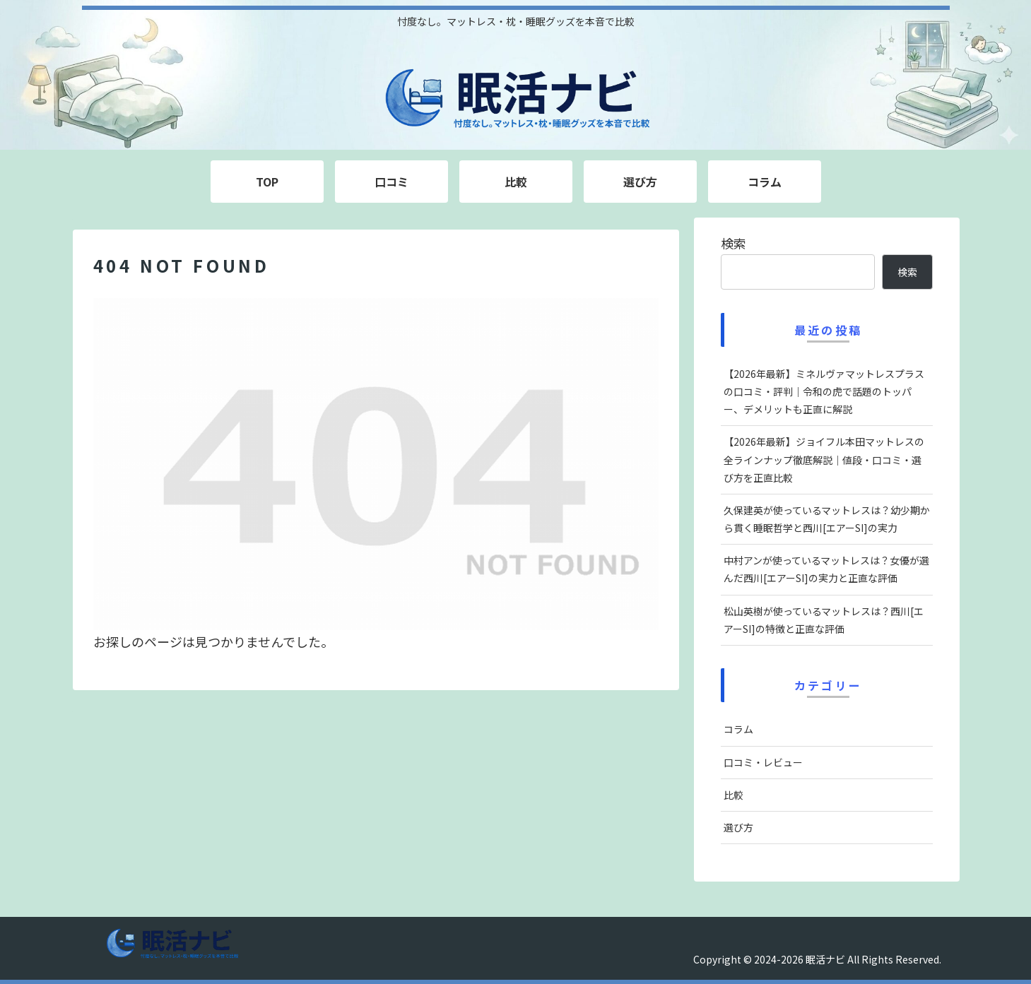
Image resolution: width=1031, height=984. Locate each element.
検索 (733, 243)
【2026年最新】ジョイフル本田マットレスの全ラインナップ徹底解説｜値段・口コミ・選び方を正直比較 (824, 459)
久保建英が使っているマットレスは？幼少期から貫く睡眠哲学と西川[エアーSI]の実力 (827, 519)
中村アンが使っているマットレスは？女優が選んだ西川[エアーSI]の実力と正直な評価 (826, 569)
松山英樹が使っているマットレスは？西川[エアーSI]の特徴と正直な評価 (824, 620)
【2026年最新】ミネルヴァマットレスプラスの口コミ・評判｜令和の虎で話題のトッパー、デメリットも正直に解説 (824, 391)
